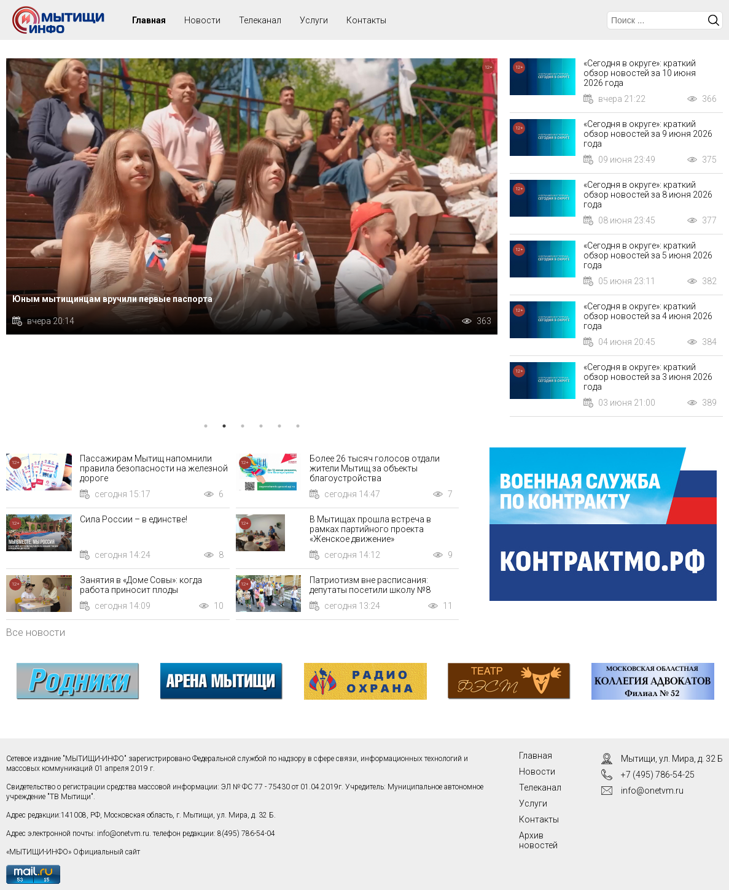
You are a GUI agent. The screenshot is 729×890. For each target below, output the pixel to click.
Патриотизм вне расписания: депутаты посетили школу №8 (370, 585)
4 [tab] (261, 426)
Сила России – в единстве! (133, 519)
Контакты (366, 20)
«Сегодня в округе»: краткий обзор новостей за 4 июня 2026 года (647, 316)
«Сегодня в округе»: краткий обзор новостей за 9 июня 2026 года (647, 134)
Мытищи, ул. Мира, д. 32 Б (672, 759)
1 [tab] (206, 426)
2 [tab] (224, 426)
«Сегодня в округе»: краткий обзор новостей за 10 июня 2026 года (639, 73)
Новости (202, 20)
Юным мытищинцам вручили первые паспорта (112, 299)
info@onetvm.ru (123, 833)
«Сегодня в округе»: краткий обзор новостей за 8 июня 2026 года (647, 194)
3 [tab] (242, 426)
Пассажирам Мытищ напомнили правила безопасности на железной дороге (154, 468)
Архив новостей (538, 840)
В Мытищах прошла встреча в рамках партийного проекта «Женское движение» (370, 529)
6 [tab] (298, 426)
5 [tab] (279, 426)
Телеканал (260, 20)
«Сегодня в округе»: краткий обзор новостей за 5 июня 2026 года (647, 255)
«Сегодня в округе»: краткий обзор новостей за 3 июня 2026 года (647, 377)
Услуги (314, 20)
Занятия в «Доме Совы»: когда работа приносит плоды (141, 585)
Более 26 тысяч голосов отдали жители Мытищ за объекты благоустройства (375, 468)
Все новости (35, 632)
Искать (713, 20)
